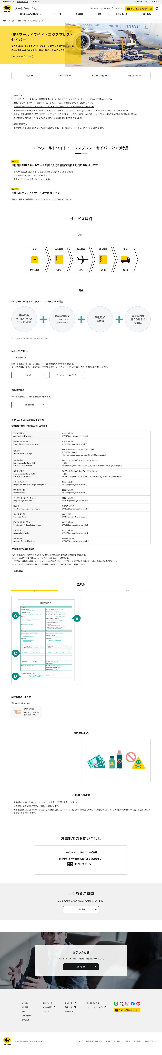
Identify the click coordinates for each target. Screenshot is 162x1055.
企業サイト (35, 2)
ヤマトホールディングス (94, 1012)
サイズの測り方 (20, 357)
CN (157, 1)
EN (152, 1)
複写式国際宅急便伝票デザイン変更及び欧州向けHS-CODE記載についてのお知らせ (47, 118)
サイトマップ (138, 1)
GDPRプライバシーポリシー (113, 1046)
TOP (4, 21)
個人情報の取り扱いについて (94, 1046)
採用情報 (68, 1016)
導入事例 (25, 1012)
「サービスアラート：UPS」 (71, 127)
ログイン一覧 (93, 8)
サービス (11, 21)
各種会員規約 (136, 1046)
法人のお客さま (22, 2)
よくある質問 (105, 8)
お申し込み (25, 1024)
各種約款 (127, 1046)
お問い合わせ (26, 1020)
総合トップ (68, 1007)
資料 (23, 1016)
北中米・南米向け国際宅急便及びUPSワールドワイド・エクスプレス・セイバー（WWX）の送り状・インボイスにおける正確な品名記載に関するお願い (74, 114)
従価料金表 (18, 570)
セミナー (46, 1016)
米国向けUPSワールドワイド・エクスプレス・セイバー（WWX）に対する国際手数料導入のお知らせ (54, 106)
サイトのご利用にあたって (151, 1046)
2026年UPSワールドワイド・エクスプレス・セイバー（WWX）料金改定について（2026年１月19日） (54, 102)
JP (146, 1)
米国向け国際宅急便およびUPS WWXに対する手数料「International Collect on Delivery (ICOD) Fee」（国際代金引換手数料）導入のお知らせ (70, 110)
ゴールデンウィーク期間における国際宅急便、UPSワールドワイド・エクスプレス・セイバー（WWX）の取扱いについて (62, 99)
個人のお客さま (8, 2)
